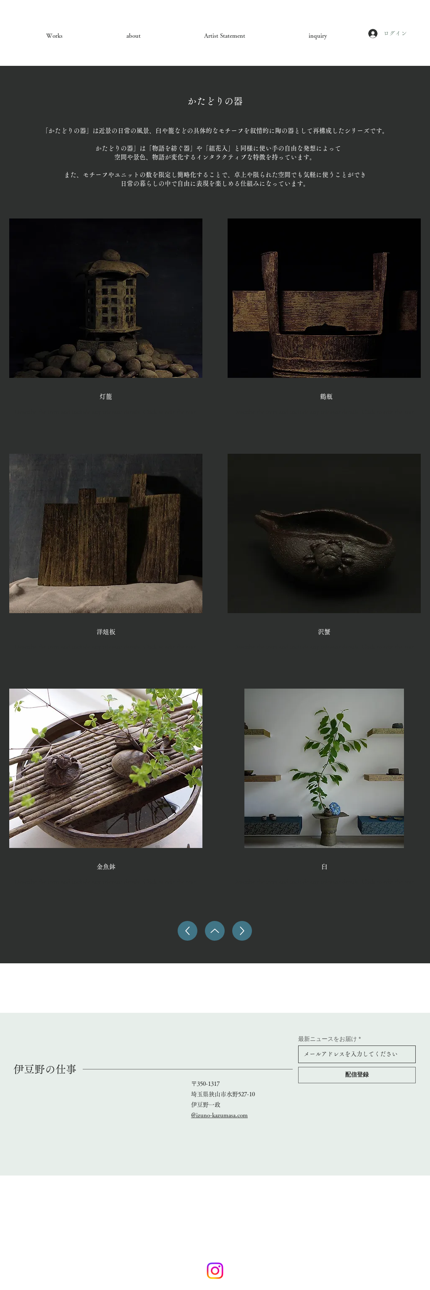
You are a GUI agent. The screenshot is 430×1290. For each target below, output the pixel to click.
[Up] (187, 931)
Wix (220, 1152)
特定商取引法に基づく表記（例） (214, 1166)
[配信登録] (357, 1075)
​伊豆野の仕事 (44, 1069)
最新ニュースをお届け (327, 1039)
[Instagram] (215, 1271)
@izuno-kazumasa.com (219, 1115)
